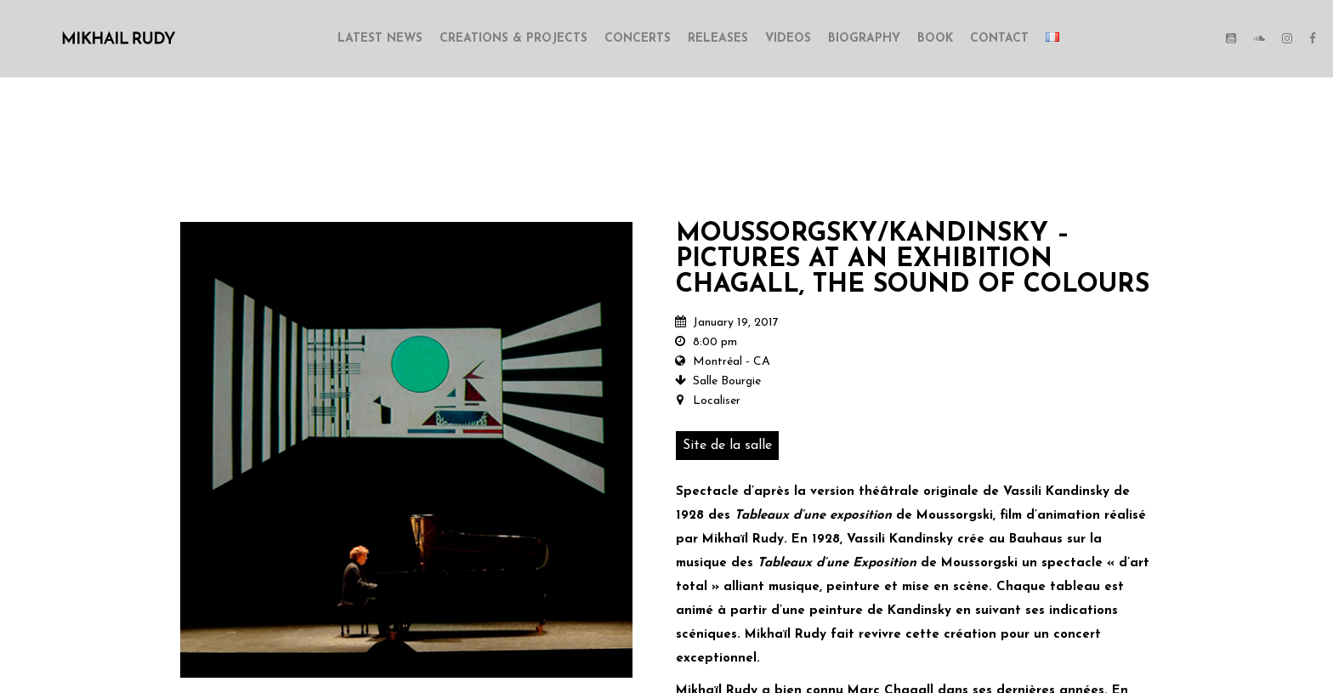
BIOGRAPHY (864, 38)
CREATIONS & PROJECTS (513, 38)
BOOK (935, 38)
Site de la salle (727, 445)
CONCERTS (637, 38)
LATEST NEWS (380, 38)
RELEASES (718, 38)
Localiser (716, 401)
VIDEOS (788, 38)
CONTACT (999, 38)
